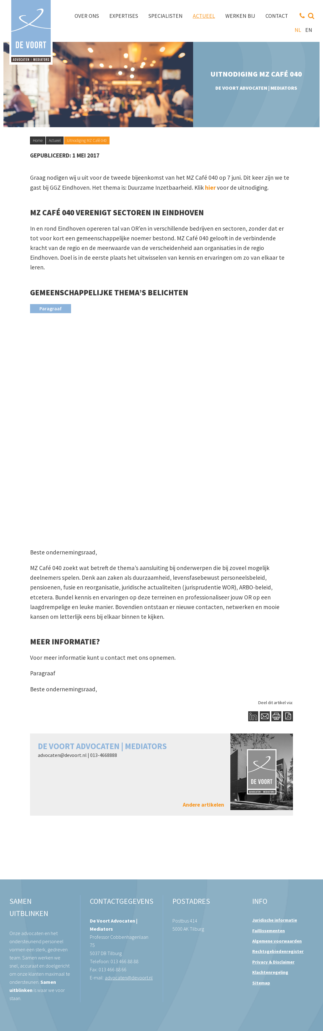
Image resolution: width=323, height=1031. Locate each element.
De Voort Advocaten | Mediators (102, 746)
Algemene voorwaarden (277, 941)
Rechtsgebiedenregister (278, 951)
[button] (161, 308)
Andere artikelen (203, 804)
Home (38, 140)
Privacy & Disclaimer (273, 962)
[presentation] (50, 308)
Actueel (55, 140)
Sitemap (261, 983)
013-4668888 (103, 755)
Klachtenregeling (270, 972)
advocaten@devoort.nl (62, 755)
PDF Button (288, 716)
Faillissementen (268, 930)
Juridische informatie (274, 920)
